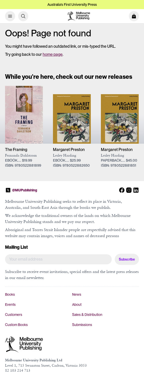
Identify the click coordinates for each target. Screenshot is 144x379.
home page (53, 54)
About (76, 304)
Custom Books (16, 325)
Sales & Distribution (87, 315)
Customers (13, 315)
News (76, 294)
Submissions (82, 325)
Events (10, 304)
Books (10, 294)
